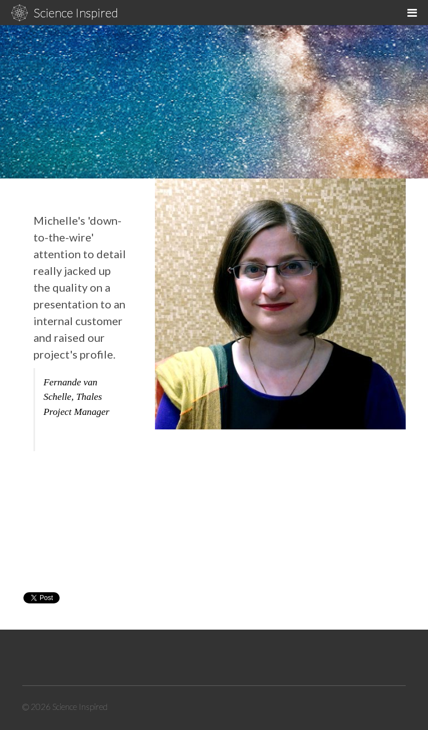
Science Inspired (75, 12)
